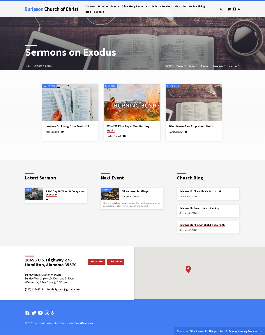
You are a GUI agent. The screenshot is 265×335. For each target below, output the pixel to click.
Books (206, 66)
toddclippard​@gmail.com (63, 289)
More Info (95, 261)
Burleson (51, 9)
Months (234, 66)
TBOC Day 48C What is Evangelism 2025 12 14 (65, 193)
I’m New (90, 6)
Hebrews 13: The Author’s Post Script (200, 191)
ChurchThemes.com (83, 323)
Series (194, 66)
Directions (115, 261)
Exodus (48, 66)
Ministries (180, 6)
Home (28, 66)
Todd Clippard (52, 131)
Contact (99, 11)
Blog (88, 11)
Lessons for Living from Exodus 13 (67, 126)
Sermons (103, 6)
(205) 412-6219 (34, 289)
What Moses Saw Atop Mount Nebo (191, 126)
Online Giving (197, 6)
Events (115, 6)
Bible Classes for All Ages (135, 191)
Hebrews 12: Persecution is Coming (199, 208)
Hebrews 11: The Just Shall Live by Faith (202, 225)
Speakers (219, 66)
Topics (181, 66)
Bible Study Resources (135, 6)
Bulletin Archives (161, 6)
